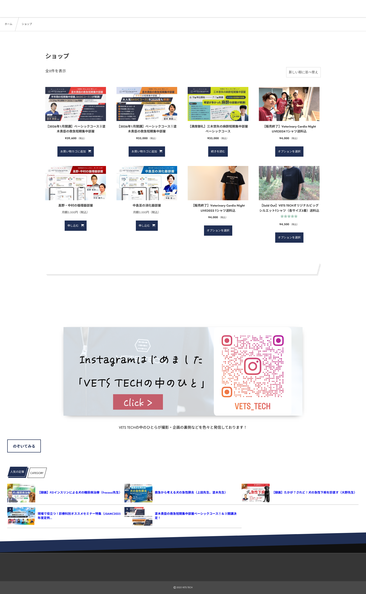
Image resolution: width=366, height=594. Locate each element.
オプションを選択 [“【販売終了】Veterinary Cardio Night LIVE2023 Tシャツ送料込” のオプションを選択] (218, 230)
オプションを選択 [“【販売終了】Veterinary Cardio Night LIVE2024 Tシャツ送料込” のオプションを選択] (289, 151)
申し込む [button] (73, 226)
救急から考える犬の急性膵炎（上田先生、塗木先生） (191, 492)
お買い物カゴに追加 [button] (73, 151)
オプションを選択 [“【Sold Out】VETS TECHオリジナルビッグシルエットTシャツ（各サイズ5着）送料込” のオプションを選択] (289, 237)
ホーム (8, 24)
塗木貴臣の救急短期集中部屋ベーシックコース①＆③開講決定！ (195, 516)
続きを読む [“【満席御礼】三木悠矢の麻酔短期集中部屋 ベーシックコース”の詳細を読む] (218, 151)
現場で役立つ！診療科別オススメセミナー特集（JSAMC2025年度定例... (79, 516)
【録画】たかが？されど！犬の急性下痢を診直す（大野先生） (313, 492)
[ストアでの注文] (303, 72)
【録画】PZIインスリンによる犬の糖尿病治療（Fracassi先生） (79, 492)
